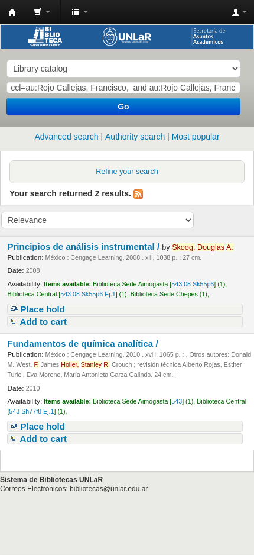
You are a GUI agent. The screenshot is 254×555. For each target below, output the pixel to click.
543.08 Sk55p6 (192, 284)
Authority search (135, 136)
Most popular (196, 136)
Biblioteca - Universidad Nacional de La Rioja (12, 12)
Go (123, 106)
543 (176, 401)
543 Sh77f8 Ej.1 (31, 411)
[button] (42, 12)
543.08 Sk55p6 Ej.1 (87, 294)
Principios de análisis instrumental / (84, 246)
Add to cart (43, 322)
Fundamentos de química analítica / (83, 343)
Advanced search (66, 136)
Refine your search (127, 171)
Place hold (42, 309)
